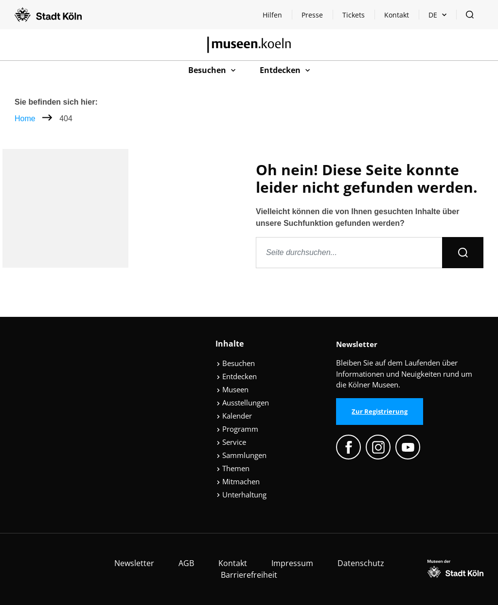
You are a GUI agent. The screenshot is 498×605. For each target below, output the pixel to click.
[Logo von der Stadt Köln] (48, 14)
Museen (232, 389)
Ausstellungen (242, 402)
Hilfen (277, 17)
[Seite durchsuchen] (349, 252)
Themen (232, 468)
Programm (237, 429)
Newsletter (134, 563)
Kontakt (396, 14)
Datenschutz (361, 563)
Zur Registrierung (380, 411)
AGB (186, 563)
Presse (312, 14)
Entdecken (236, 376)
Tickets (353, 14)
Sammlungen (241, 455)
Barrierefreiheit (249, 574)
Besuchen (235, 363)
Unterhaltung (241, 494)
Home (25, 118)
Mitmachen (238, 481)
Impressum (292, 563)
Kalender (234, 416)
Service (231, 442)
